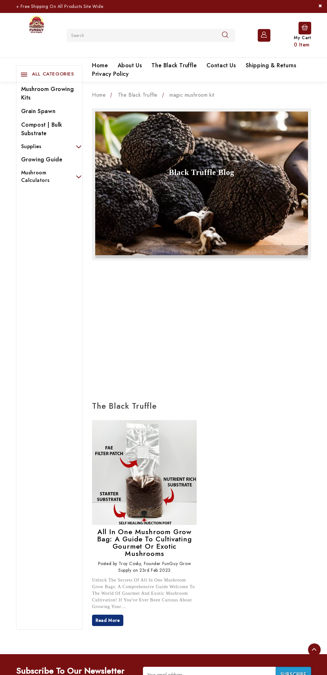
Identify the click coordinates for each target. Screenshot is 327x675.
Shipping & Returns (271, 65)
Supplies (49, 146)
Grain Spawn (38, 111)
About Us (130, 65)
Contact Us (221, 65)
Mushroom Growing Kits (47, 93)
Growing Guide (42, 159)
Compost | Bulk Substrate (41, 129)
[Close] (320, 5)
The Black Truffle (174, 65)
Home (100, 65)
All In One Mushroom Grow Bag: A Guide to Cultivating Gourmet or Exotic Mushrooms (144, 542)
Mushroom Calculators (49, 176)
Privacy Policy (110, 74)
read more (108, 620)
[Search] (225, 34)
